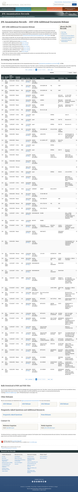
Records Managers (18, 462)
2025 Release (7, 404)
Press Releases (46, 415)
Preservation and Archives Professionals (20, 460)
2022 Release (45, 404)
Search (74, 4)
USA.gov (56, 486)
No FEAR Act (51, 486)
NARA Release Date (11, 77)
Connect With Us (39, 479)
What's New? (43, 454)
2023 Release (26, 404)
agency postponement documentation (30, 400)
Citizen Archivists (58, 2)
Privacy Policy (34, 486)
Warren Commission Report (67, 35)
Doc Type (34, 78)
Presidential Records (6, 464)
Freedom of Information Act (42, 486)
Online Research (6, 454)
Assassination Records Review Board (66, 41)
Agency (23, 78)
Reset (75, 72)
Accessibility (27, 486)
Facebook (32, 481)
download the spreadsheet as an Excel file (48, 63)
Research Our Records (8, 9)
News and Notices (43, 456)
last (52, 69)
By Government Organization (5, 460)
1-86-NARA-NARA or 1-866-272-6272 (39, 490)
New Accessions (43, 458)
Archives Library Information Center (6, 469)
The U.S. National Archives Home (16, 3)
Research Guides (31, 454)
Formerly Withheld (18, 77)
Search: (52, 72)
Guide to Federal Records (32, 462)
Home (3, 16)
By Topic (3, 456)
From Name (61, 78)
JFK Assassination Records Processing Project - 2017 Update (36, 35)
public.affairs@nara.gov (49, 427)
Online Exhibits (5, 471)
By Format (4, 458)
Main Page (63, 32)
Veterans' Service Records (23, 9)
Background (64, 33)
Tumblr (39, 481)
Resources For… (19, 454)
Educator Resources (39, 9)
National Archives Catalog (7, 462)
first (27, 69)
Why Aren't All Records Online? (31, 468)
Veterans (16, 464)
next (49, 69)
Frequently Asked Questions (12, 415)
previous (30, 69)
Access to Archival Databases (5, 466)
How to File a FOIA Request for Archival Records (31, 471)
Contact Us (74, 2)
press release (23, 41)
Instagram (37, 481)
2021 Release (64, 404)
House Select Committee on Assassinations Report (67, 38)
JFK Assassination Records (20, 16)
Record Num (6, 77)
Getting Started (30, 456)
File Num (42, 78)
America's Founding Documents (70, 9)
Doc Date (28, 78)
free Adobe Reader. (16, 441)
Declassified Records (31, 463)
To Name (52, 78)
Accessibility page (33, 442)
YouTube (41, 481)
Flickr (45, 481)
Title (66, 78)
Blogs (43, 481)
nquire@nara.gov (10, 427)
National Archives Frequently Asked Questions (31, 459)
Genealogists (17, 456)
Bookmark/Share (67, 2)
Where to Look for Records (31, 466)
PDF (27, 82)
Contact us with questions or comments (9, 448)
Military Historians (18, 458)
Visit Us (55, 9)
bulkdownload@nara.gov (11, 392)
